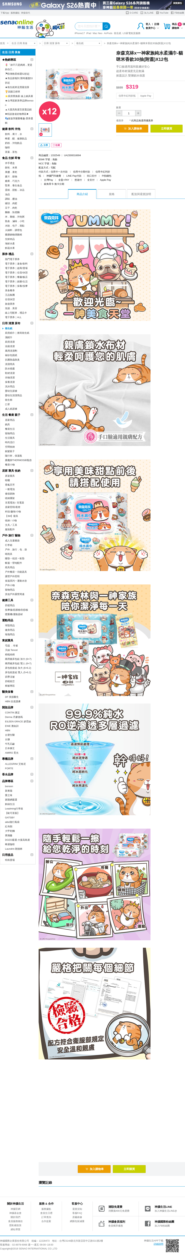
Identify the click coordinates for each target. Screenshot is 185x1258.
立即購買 (166, 128)
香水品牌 (7, 774)
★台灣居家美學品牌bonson (19, 102)
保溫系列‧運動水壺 (16, 580)
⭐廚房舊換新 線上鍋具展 (19, 96)
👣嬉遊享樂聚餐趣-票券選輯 (19, 120)
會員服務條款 (15, 1221)
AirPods (108, 33)
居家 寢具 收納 (11, 470)
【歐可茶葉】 (12, 813)
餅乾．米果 (11, 167)
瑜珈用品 (10, 634)
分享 (44, 145)
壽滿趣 (8, 835)
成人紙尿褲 (11, 408)
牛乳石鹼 (10, 743)
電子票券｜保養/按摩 (16, 286)
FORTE (9, 768)
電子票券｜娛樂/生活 (16, 281)
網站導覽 (15, 1229)
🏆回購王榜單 (12, 91)
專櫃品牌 (7, 758)
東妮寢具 (7, 640)
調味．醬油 (11, 198)
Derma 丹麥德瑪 (14, 717)
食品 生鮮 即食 (11, 158)
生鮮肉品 (10, 239)
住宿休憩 (10, 299)
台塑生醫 (10, 735)
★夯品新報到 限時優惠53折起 (19, 80)
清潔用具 (10, 364)
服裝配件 (10, 529)
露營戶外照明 (12, 576)
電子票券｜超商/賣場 (16, 268)
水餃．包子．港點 (14, 225)
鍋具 (7, 424)
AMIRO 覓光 (11, 752)
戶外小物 (10, 585)
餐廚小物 (10, 464)
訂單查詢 (46, 1217)
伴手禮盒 (10, 163)
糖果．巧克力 (12, 181)
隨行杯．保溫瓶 (13, 455)
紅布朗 (8, 826)
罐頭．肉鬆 (11, 203)
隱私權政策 (15, 1225)
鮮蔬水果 (10, 248)
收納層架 (10, 498)
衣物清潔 (10, 377)
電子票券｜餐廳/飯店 (16, 277)
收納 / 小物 (11, 520)
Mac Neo (97, 33)
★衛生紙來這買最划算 (17, 87)
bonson (9, 786)
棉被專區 (10, 685)
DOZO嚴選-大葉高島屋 (17, 839)
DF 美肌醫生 (12, 697)
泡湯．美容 (11, 308)
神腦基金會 (15, 1213)
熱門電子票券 (12, 259)
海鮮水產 (10, 243)
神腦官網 (15, 1209)
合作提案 (46, 1221)
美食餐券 (10, 290)
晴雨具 (8, 554)
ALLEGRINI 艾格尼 (15, 764)
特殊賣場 (10, 860)
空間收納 (10, 446)
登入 (148, 24)
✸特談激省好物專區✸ (17, 114)
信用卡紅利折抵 (127, 95)
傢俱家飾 (10, 493)
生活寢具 (10, 437)
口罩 (7, 404)
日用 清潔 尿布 (52, 43)
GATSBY (10, 817)
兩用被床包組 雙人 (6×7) (18, 663)
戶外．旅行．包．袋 (16, 549)
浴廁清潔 (10, 346)
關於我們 (15, 1217)
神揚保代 (25, 13)
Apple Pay (145, 95)
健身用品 (10, 630)
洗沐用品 (10, 386)
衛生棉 (8, 399)
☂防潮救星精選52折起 (17, 73)
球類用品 (10, 625)
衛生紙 (117, 33)
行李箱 (8, 545)
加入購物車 (133, 128)
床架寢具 (10, 475)
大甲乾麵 (10, 831)
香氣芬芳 (10, 484)
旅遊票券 (10, 303)
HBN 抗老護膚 (13, 701)
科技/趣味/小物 (13, 511)
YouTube (162, 12)
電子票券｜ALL (13, 317)
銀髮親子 (10, 451)
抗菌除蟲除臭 (12, 359)
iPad (88, 33)
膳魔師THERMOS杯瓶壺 (18, 460)
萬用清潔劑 (11, 350)
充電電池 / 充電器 (14, 502)
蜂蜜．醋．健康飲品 (16, 138)
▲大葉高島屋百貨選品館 (18, 109)
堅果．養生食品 (13, 185)
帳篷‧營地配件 (13, 563)
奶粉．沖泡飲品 (13, 143)
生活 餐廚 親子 (11, 414)
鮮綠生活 (10, 804)
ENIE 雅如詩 (12, 726)
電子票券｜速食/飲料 (16, 263)
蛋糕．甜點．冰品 (14, 190)
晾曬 (7, 480)
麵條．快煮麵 (12, 212)
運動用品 (7, 620)
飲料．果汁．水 (13, 134)
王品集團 (10, 295)
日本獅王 (10, 748)
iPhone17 (80, 33)
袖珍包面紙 (11, 355)
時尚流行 (10, 442)
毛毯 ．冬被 (11, 645)
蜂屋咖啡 (10, 844)
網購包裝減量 (77, 1221)
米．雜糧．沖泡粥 (14, 216)
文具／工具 (11, 525)
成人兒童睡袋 (12, 540)
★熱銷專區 (9, 59)
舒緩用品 (10, 605)
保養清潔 (10, 382)
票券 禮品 (8, 254)
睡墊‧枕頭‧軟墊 (14, 558)
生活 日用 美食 (19, 43)
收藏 (56, 145)
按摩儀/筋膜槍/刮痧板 (16, 609)
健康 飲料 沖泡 (11, 128)
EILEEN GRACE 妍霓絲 (18, 721)
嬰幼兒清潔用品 (13, 395)
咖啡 (7, 147)
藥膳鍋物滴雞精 (13, 234)
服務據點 (15, 13)
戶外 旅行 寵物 (11, 535)
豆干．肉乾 (11, 207)
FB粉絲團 (177, 12)
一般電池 (10, 489)
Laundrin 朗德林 (13, 848)
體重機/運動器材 (14, 614)
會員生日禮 (46, 1213)
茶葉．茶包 (11, 152)
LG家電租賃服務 (131, 33)
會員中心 (152, 28)
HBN (7, 730)
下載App (5, 13)
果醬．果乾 (11, 172)
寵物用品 (10, 433)
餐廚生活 (10, 429)
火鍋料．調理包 (13, 230)
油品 (7, 194)
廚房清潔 (10, 341)
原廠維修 (77, 1217)
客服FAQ (77, 1213)
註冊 (156, 24)
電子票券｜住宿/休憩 (16, 272)
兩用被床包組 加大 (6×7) (18, 659)
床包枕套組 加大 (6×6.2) (18, 668)
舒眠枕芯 (10, 681)
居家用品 (10, 420)
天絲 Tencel (11, 650)
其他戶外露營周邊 (14, 594)
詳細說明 (158, 1244)
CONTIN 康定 (12, 712)
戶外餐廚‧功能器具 (16, 571)
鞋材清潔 (10, 373)
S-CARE (132, 12)
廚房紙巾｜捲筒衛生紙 (17, 332)
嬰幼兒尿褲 (11, 391)
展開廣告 (177, 3)
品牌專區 (7, 781)
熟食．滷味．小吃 (14, 221)
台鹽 (7, 739)
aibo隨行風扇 (12, 822)
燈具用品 (10, 567)
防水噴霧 (10, 368)
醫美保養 (7, 691)
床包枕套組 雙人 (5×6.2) (18, 672)
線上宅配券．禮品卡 (16, 312)
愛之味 (8, 795)
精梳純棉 (10, 654)
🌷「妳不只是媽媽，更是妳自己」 (18, 67)
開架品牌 (7, 707)
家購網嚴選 (11, 799)
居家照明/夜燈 (12, 507)
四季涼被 (10, 676)
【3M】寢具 (11, 516)
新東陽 (8, 790)
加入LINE (146, 12)
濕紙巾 (8, 337)
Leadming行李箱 (14, 808)
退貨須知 (77, 1209)
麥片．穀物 (11, 176)
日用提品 (7, 854)
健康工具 (7, 600)
